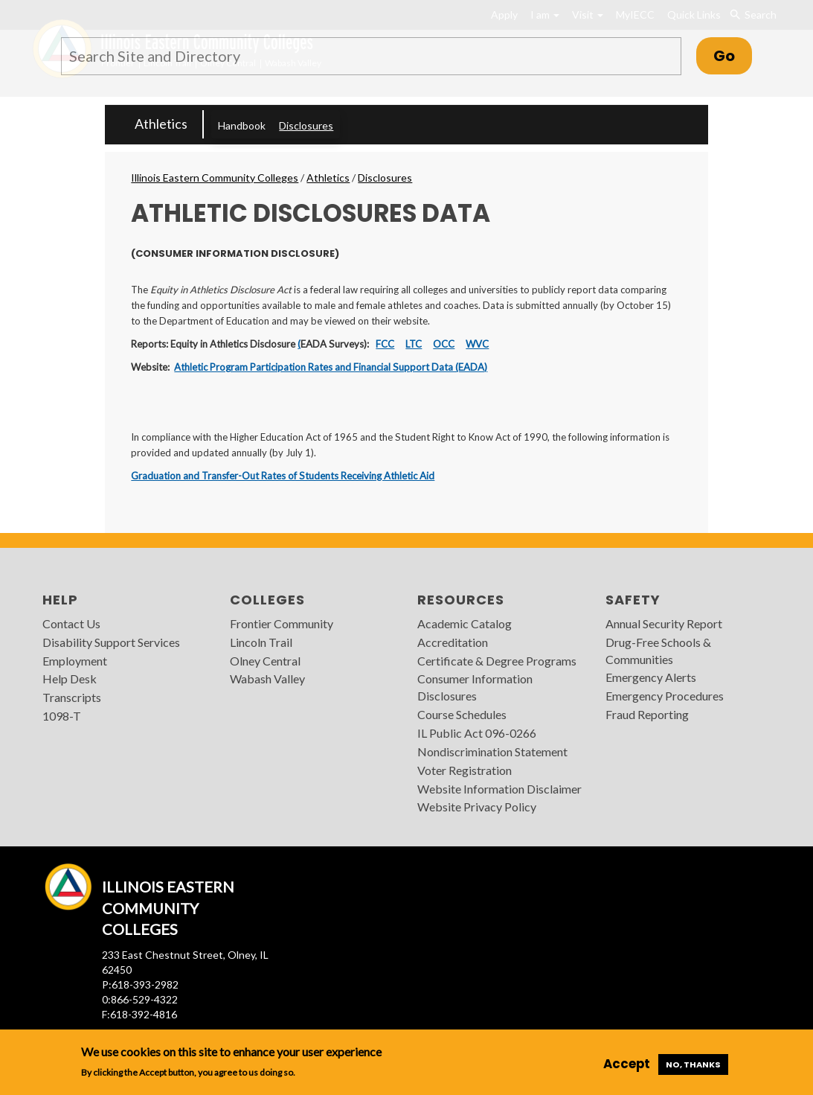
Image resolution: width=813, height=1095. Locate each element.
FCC (385, 344)
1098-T (61, 716)
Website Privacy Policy (476, 806)
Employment (74, 661)
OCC (443, 344)
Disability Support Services (111, 642)
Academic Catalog (464, 623)
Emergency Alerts (650, 677)
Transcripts (71, 697)
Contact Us (71, 623)
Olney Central (265, 661)
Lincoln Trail (261, 642)
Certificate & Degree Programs (496, 661)
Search (752, 15)
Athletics (161, 123)
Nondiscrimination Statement (492, 751)
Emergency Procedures (664, 696)
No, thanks (693, 1064)
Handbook (242, 125)
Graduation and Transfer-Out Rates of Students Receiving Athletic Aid (282, 476)
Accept (626, 1064)
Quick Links (694, 14)
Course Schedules (462, 714)
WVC (477, 344)
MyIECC (635, 14)
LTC (413, 344)
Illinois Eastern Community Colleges (214, 177)
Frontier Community (281, 623)
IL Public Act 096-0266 (476, 733)
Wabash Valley (267, 678)
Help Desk (69, 678)
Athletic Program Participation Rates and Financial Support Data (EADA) (330, 367)
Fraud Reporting (647, 714)
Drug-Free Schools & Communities (658, 650)
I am (544, 14)
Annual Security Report (663, 623)
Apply (504, 14)
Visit (587, 14)
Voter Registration (464, 770)
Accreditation (452, 642)
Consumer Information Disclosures (475, 687)
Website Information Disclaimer (499, 789)
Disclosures (306, 125)
